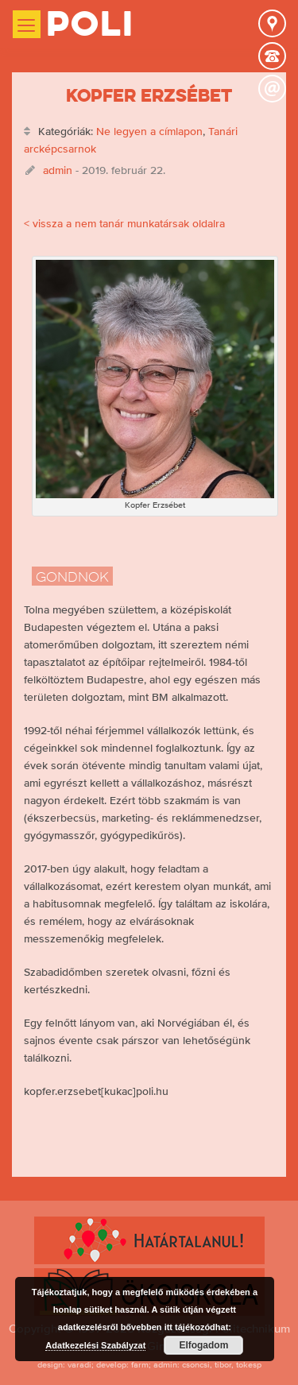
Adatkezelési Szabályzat (95, 1345)
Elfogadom (203, 1345)
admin (57, 170)
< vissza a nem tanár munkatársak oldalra (124, 223)
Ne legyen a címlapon (149, 131)
